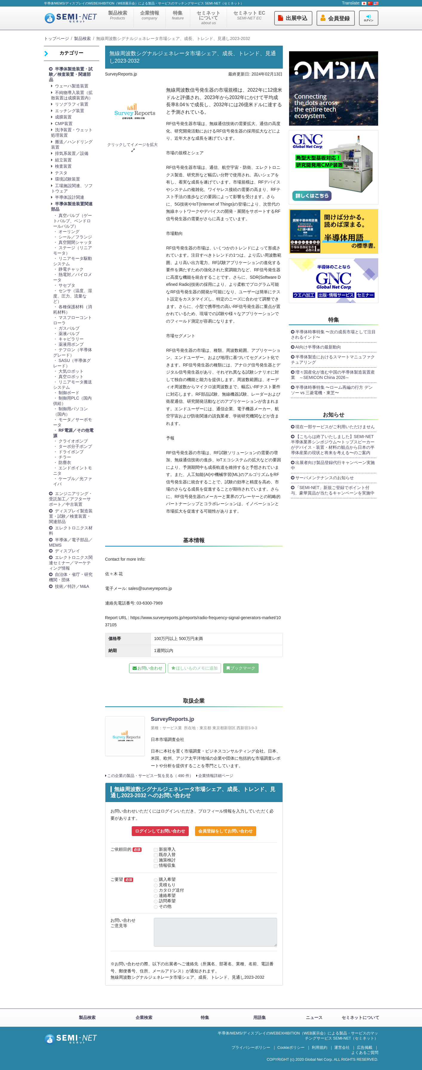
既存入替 (167, 854)
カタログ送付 (171, 890)
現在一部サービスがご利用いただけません (335, 426)
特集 (178, 15)
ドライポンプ (71, 451)
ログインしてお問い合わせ (160, 831)
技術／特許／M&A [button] (72, 586)
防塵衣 (65, 462)
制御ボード (69, 392)
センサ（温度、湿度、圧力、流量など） (72, 296)
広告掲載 (364, 1048)
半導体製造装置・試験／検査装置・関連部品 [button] (71, 74)
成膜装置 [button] (63, 117)
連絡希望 (167, 895)
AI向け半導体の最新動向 (318, 347)
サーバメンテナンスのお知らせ (324, 477)
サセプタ (69, 285)
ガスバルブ (69, 328)
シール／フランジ (75, 237)
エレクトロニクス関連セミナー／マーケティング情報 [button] (71, 563)
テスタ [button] (61, 172)
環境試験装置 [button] (67, 179)
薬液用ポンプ (71, 344)
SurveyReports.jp (172, 719)
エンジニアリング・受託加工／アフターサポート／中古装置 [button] (71, 499)
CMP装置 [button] (64, 123)
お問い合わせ (149, 668)
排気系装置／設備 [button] (71, 153)
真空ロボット (71, 376)
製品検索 (117, 15)
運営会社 (342, 1048)
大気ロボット (71, 371)
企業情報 (149, 15)
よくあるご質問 (364, 1053)
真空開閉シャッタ (75, 242)
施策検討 (167, 860)
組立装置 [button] (63, 160)
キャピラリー (71, 339)
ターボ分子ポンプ (75, 446)
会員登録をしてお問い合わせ (225, 831)
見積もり (167, 884)
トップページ (56, 38)
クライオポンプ (73, 441)
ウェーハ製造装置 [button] (71, 86)
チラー (65, 457)
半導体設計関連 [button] (69, 197)
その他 (165, 906)
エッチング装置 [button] (69, 110)
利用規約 (319, 1048)
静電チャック (71, 269)
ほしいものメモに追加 (197, 668)
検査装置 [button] (63, 166)
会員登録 (339, 18)
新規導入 (167, 849)
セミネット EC (249, 15)
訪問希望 (167, 901)
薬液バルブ (69, 333)
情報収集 (167, 865)
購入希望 (167, 879)
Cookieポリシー (291, 1048)
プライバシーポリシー (250, 1048)
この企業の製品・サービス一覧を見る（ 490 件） (150, 776)
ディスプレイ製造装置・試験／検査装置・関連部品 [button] (71, 516)
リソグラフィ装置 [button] (71, 104)
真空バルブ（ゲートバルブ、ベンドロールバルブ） (72, 221)
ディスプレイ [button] (67, 550)
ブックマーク (242, 668)
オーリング (69, 231)
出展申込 (296, 18)
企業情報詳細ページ (215, 776)
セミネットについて (208, 17)
